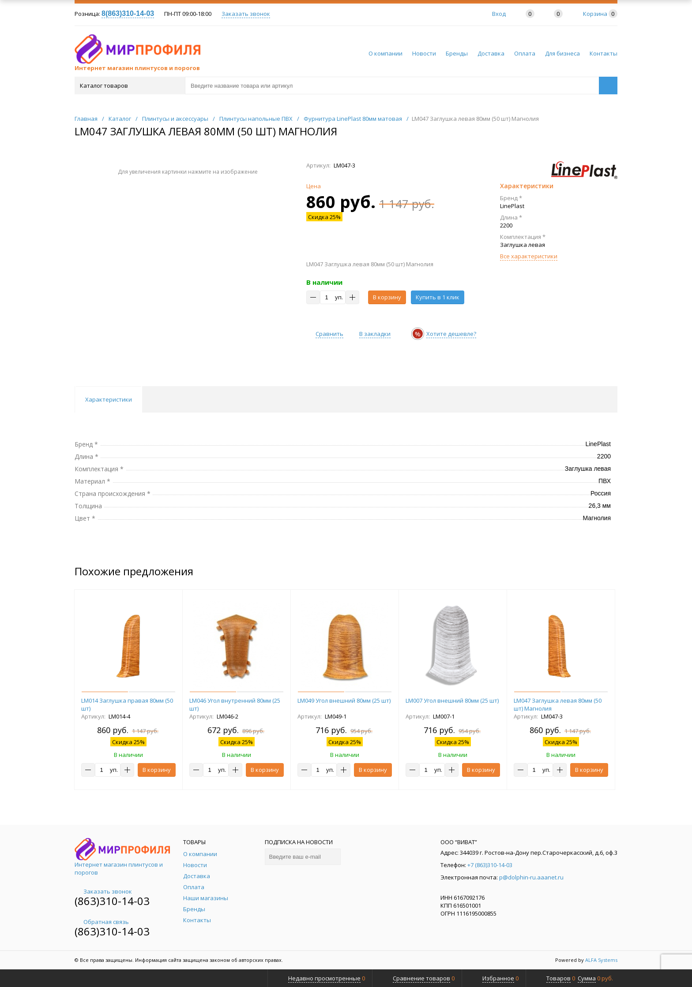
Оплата (524, 53)
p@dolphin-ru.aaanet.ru (531, 877)
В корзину (387, 297)
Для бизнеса (562, 53)
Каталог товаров (129, 85)
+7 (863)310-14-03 (489, 865)
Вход (499, 14)
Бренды (457, 53)
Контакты (603, 53)
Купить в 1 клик (437, 297)
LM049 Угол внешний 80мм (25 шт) (344, 700)
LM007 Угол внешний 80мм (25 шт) (452, 700)
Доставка (491, 53)
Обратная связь (102, 922)
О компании (385, 53)
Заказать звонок (246, 14)
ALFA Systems (601, 960)
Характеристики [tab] (108, 399)
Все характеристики (528, 256)
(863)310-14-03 (112, 901)
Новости (424, 53)
